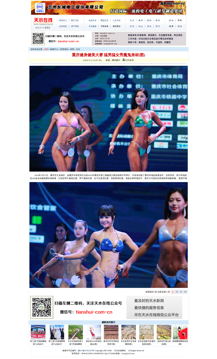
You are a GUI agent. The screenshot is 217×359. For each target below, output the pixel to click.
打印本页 (128, 60)
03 (181, 292)
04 (185, 292)
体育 (72, 49)
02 (177, 292)
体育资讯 (64, 49)
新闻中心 (54, 49)
